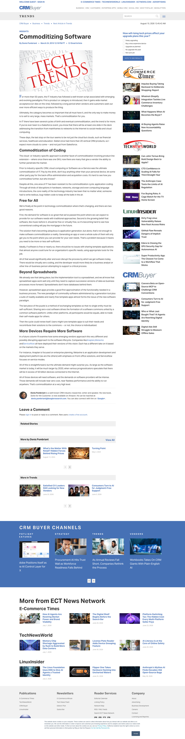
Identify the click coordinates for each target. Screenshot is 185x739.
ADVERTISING (159, 2)
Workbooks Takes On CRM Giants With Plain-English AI (147, 563)
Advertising (136, 702)
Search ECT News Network (104, 713)
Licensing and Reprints (140, 717)
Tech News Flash (63, 702)
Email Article (75, 43)
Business (80, 8)
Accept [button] (136, 733)
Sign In (41, 2)
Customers (95, 8)
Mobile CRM (122, 8)
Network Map (99, 706)
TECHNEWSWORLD (111, 2)
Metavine (99, 340)
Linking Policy (99, 702)
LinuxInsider (23, 709)
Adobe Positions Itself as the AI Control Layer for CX (33, 566)
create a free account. (78, 414)
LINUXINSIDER (128, 2)
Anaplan (91, 340)
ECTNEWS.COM (144, 2)
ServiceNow (29, 343)
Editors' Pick (61, 706)
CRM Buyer (24, 23)
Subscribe (60, 709)
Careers (135, 709)
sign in (28, 414)
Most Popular (146, 8)
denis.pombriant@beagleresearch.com (48, 398)
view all (110, 440)
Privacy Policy (102, 726)
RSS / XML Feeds (100, 709)
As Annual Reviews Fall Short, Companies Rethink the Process (109, 563)
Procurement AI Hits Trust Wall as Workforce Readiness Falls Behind (72, 563)
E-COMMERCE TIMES (90, 2)
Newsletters (160, 8)
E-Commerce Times (26, 698)
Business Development (140, 706)
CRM (87, 8)
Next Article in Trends (62, 23)
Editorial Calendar (100, 698)
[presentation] (65, 467)
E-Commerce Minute (64, 698)
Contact (135, 713)
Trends (47, 23)
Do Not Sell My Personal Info (100, 728)
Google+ (101, 398)
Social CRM (134, 8)
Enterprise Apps (109, 8)
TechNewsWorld (25, 702)
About (134, 698)
